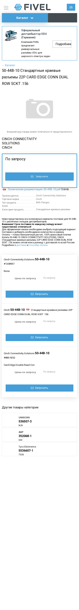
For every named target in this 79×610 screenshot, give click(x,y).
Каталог (24, 18)
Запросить (39, 176)
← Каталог (8, 65)
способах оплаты (38, 245)
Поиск (71, 7)
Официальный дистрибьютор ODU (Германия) (34, 34)
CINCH (7, 147)
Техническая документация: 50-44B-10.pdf (34, 189)
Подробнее (63, 44)
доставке (21, 245)
